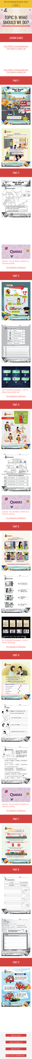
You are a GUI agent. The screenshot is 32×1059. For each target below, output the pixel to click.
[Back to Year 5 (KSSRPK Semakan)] (16, 1055)
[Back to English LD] (16, 1042)
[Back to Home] (16, 1035)
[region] (16, 4)
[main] (16, 20)
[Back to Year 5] (16, 1049)
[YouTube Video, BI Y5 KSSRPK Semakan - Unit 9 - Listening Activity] (16, 231)
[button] (2, 10)
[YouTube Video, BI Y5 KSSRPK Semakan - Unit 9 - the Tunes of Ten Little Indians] (16, 1020)
